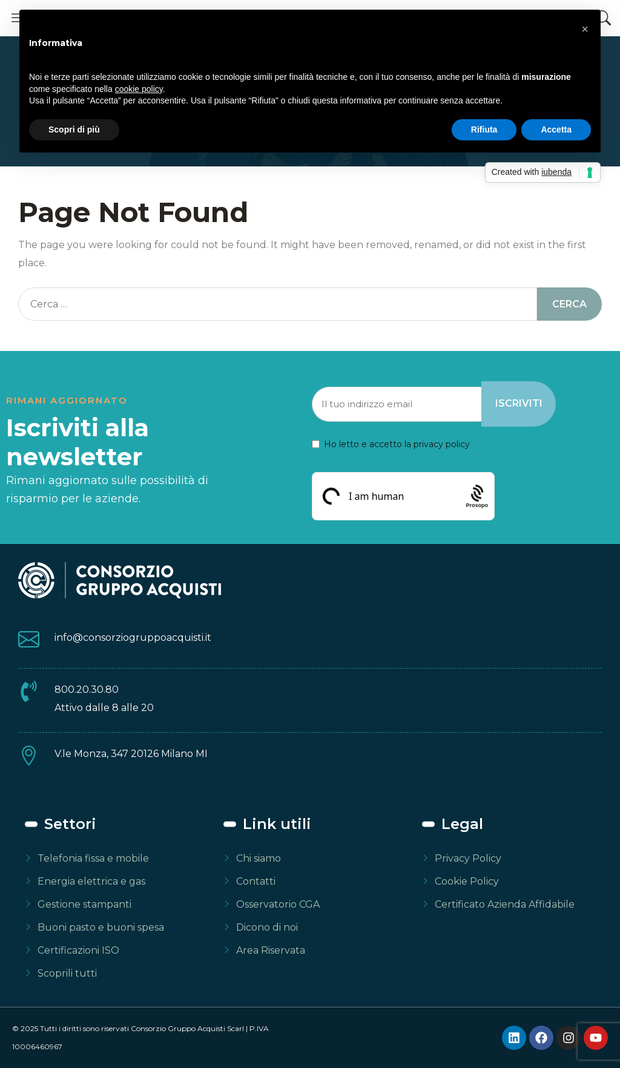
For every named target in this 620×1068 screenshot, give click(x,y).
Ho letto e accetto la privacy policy (397, 444)
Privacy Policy (468, 858)
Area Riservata (270, 950)
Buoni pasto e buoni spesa (101, 927)
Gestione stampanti (84, 904)
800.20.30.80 (86, 689)
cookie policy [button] (139, 89)
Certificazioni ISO (78, 950)
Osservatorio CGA (278, 904)
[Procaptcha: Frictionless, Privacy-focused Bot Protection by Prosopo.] (477, 496)
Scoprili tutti (67, 973)
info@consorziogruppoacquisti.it (132, 637)
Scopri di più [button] (74, 129)
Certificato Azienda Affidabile (505, 904)
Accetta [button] (556, 129)
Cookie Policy (467, 881)
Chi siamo (258, 858)
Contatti (255, 881)
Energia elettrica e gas (91, 881)
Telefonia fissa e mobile (93, 858)
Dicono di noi (267, 927)
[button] (585, 29)
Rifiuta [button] (484, 129)
